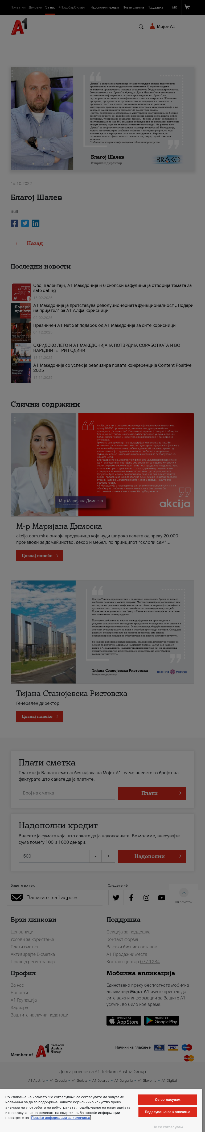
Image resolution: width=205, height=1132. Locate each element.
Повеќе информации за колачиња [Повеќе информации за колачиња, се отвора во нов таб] (60, 1118)
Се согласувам (167, 1100)
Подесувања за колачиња (168, 1112)
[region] (101, 1110)
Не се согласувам (168, 1127)
